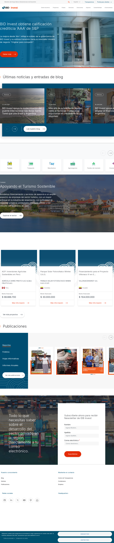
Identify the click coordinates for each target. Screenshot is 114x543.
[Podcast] (30, 500)
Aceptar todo (85, 540)
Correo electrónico (71, 440)
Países (63, 7)
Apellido (67, 432)
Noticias (3, 481)
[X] (17, 500)
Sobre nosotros (45, 7)
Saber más (9, 54)
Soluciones (80, 7)
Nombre (67, 425)
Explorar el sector (12, 215)
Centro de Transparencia (65, 478)
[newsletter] (37, 500)
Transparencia (89, 2)
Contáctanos (62, 481)
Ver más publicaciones (14, 375)
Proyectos (56, 7)
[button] (7, 129)
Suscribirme (72, 454)
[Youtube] (24, 500)
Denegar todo (85, 534)
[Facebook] (4, 500)
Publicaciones (5, 484)
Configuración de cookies (22, 538)
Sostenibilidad (98, 7)
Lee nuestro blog (35, 129)
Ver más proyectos (13, 315)
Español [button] (76, 2)
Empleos (60, 484)
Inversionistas (108, 7)
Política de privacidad (9, 538)
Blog (2, 478)
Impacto (88, 7)
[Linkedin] (11, 500)
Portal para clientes (104, 2)
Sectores (71, 7)
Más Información (20, 303)
